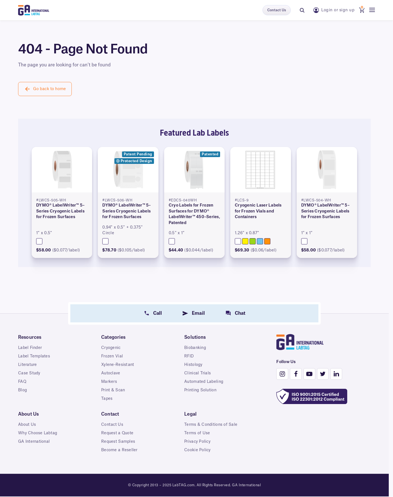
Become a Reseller (119, 450)
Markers (109, 382)
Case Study (29, 373)
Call (157, 313)
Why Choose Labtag (38, 433)
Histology (193, 365)
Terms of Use (197, 433)
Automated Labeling (204, 382)
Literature (27, 365)
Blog (22, 390)
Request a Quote (117, 433)
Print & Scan (113, 390)
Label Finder (30, 348)
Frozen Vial (112, 356)
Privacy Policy (197, 442)
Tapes (107, 399)
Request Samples (118, 442)
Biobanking (195, 348)
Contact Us (276, 10)
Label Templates (34, 356)
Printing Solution (201, 390)
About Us (27, 425)
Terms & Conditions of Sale (211, 425)
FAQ (22, 382)
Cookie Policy (197, 450)
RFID (189, 356)
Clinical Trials (197, 373)
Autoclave (111, 373)
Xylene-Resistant (118, 365)
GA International (34, 442)
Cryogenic (111, 348)
